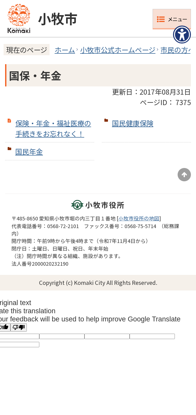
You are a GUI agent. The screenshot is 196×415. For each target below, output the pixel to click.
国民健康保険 (132, 123)
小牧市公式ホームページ (117, 49)
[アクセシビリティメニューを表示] (182, 34)
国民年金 (29, 151)
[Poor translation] (18, 327)
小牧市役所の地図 (138, 218)
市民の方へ (178, 49)
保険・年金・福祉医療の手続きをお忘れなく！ (53, 128)
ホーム (65, 49)
